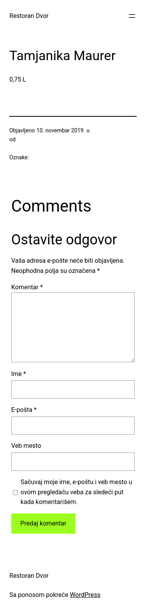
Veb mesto (26, 445)
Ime (18, 374)
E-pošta (24, 409)
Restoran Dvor (29, 16)
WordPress (85, 595)
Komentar (27, 287)
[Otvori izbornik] (132, 16)
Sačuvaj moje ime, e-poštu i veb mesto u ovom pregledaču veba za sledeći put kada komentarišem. (76, 492)
